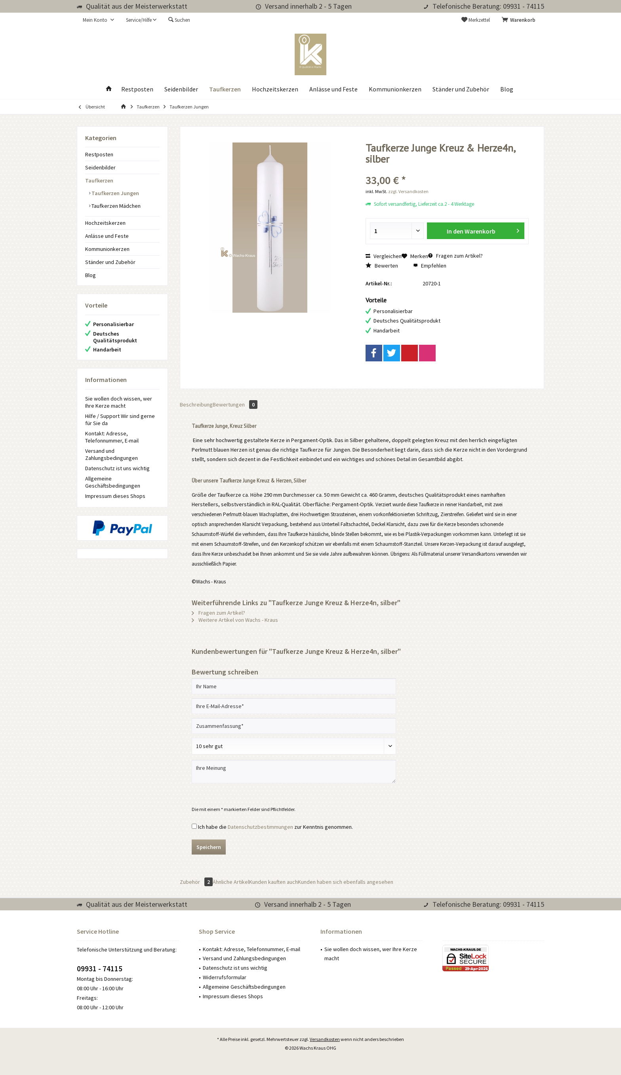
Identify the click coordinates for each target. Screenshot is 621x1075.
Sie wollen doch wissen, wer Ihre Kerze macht (118, 402)
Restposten (99, 154)
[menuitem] (520, 20)
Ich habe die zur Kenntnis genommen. (275, 826)
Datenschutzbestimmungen (260, 826)
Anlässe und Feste (107, 235)
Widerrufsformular (224, 977)
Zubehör (196, 881)
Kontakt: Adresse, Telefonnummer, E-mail (112, 437)
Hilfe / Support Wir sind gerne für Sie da (120, 419)
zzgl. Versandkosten (408, 191)
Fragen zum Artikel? (455, 255)
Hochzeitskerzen (105, 222)
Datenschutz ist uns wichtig (117, 468)
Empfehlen (429, 265)
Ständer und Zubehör (110, 262)
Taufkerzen (99, 180)
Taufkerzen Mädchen (115, 205)
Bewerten (382, 265)
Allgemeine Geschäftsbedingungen (112, 482)
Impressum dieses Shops (115, 496)
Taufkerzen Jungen (114, 193)
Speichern (208, 847)
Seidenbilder (100, 167)
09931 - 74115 (99, 968)
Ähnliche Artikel (231, 881)
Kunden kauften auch (273, 881)
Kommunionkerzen (107, 249)
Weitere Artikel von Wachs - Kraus (235, 619)
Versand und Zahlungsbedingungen (111, 454)
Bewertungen (235, 404)
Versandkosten (325, 1039)
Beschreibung (196, 404)
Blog (90, 275)
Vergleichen (384, 256)
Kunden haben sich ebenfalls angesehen (345, 881)
